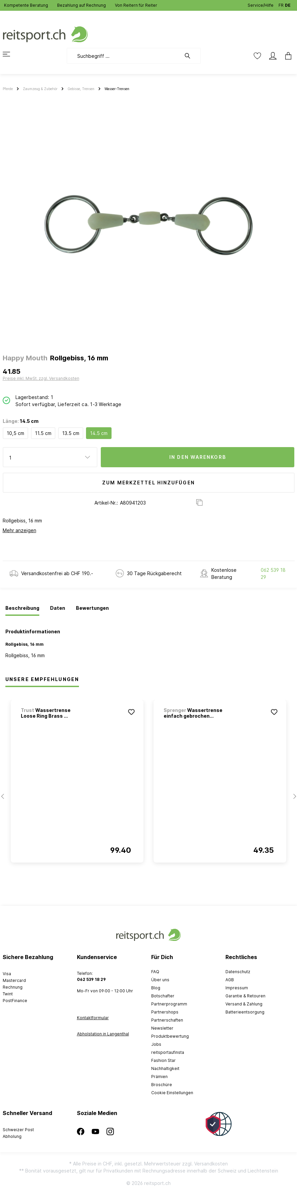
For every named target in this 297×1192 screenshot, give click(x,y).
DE (288, 4)
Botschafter (162, 995)
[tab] (22, 608)
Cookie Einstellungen (172, 1092)
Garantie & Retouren (245, 995)
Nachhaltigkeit (165, 1068)
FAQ (155, 971)
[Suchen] (191, 56)
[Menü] (10, 54)
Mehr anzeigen (19, 530)
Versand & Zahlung (243, 1003)
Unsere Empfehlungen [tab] (42, 679)
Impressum (236, 987)
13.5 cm (70, 433)
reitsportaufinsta (167, 1052)
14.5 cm (99, 433)
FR (281, 4)
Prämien (159, 1076)
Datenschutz (237, 971)
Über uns (160, 979)
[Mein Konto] (273, 55)
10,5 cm (15, 433)
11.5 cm (43, 433)
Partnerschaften (167, 1020)
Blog (155, 987)
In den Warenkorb (197, 457)
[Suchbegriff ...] (124, 56)
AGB (229, 979)
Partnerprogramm (169, 1003)
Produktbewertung (170, 1036)
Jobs (156, 1044)
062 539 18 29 (273, 573)
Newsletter (162, 1028)
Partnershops (164, 1012)
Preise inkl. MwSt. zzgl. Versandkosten (41, 378)
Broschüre (161, 1084)
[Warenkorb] (286, 55)
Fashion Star (163, 1060)
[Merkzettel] (257, 55)
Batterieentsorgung (244, 1012)
